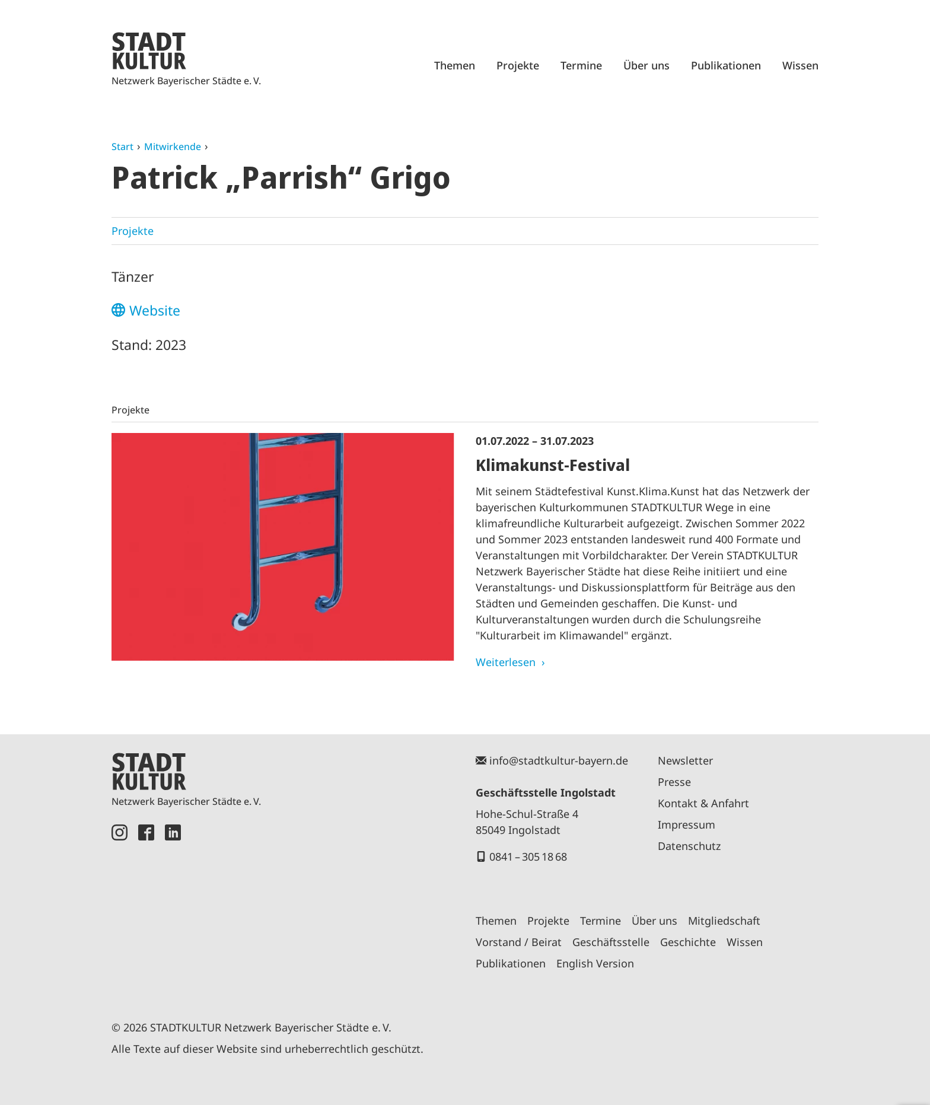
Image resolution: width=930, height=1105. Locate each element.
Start (122, 146)
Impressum (686, 824)
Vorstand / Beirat (519, 942)
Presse (674, 782)
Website (154, 310)
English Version (595, 963)
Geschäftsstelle (610, 942)
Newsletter (685, 760)
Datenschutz (689, 846)
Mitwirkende (172, 146)
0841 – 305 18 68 (528, 856)
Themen (454, 65)
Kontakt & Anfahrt (703, 803)
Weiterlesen (506, 662)
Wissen (800, 65)
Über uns (646, 65)
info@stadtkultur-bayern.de (558, 760)
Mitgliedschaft (724, 920)
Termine (581, 65)
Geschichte (688, 942)
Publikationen (726, 65)
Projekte (517, 65)
